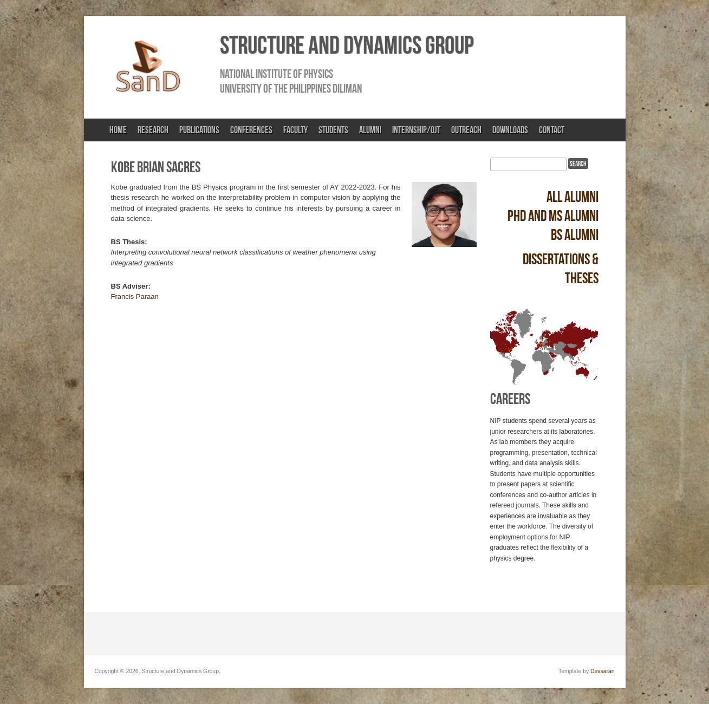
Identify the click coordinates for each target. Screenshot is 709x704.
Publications (199, 130)
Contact (551, 130)
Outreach (466, 130)
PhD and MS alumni (553, 215)
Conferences (251, 130)
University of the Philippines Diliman (291, 88)
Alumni (370, 130)
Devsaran (602, 671)
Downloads (510, 130)
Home (118, 130)
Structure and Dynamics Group (346, 44)
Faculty (295, 130)
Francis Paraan (135, 296)
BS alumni (575, 234)
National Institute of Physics (276, 73)
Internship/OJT (416, 130)
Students (333, 130)
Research (153, 130)
